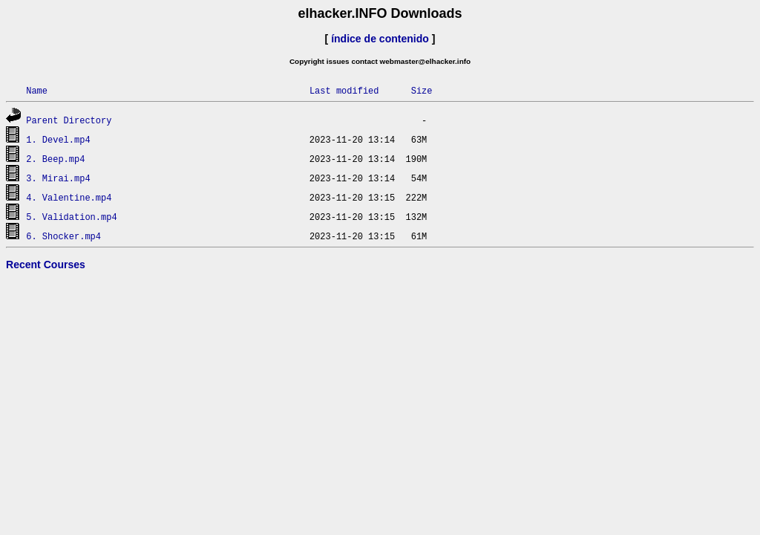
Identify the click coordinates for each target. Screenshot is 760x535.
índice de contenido (380, 39)
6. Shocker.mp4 (63, 236)
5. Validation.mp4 (71, 216)
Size (422, 90)
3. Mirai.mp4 (58, 178)
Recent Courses (45, 264)
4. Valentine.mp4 (68, 197)
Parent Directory (68, 120)
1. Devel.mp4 (58, 139)
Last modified (344, 90)
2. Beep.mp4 (55, 158)
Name (37, 90)
